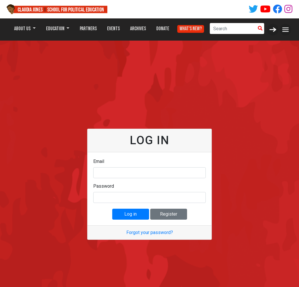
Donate (162, 29)
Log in (130, 214)
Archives (138, 29)
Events (113, 29)
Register (168, 214)
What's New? (191, 27)
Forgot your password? (149, 232)
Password (103, 186)
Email (98, 161)
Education (55, 29)
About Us (22, 29)
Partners (88, 29)
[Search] (233, 28)
